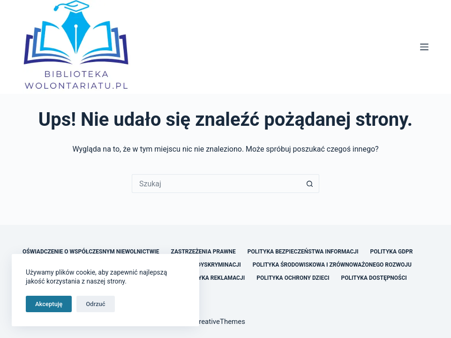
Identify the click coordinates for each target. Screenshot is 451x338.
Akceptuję (48, 303)
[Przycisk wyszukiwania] (310, 183)
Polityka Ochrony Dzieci (292, 278)
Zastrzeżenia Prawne (203, 251)
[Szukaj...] (216, 183)
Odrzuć (95, 303)
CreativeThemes (219, 321)
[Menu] (424, 47)
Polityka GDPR (391, 251)
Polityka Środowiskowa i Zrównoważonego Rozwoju (332, 264)
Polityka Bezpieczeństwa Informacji (303, 251)
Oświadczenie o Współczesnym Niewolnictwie (91, 251)
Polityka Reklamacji (213, 278)
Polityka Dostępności (374, 278)
